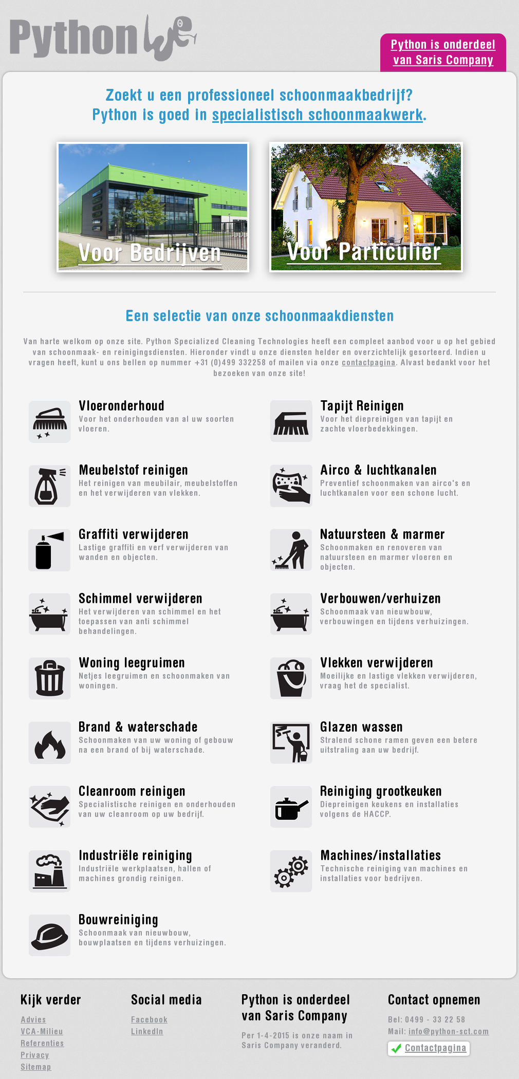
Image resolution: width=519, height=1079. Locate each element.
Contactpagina (436, 1049)
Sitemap (36, 1068)
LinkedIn (147, 1032)
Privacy (35, 1056)
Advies (33, 1020)
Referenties (42, 1044)
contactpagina (369, 363)
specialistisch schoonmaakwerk (317, 116)
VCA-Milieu (42, 1032)
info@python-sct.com (449, 1032)
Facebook (149, 1020)
